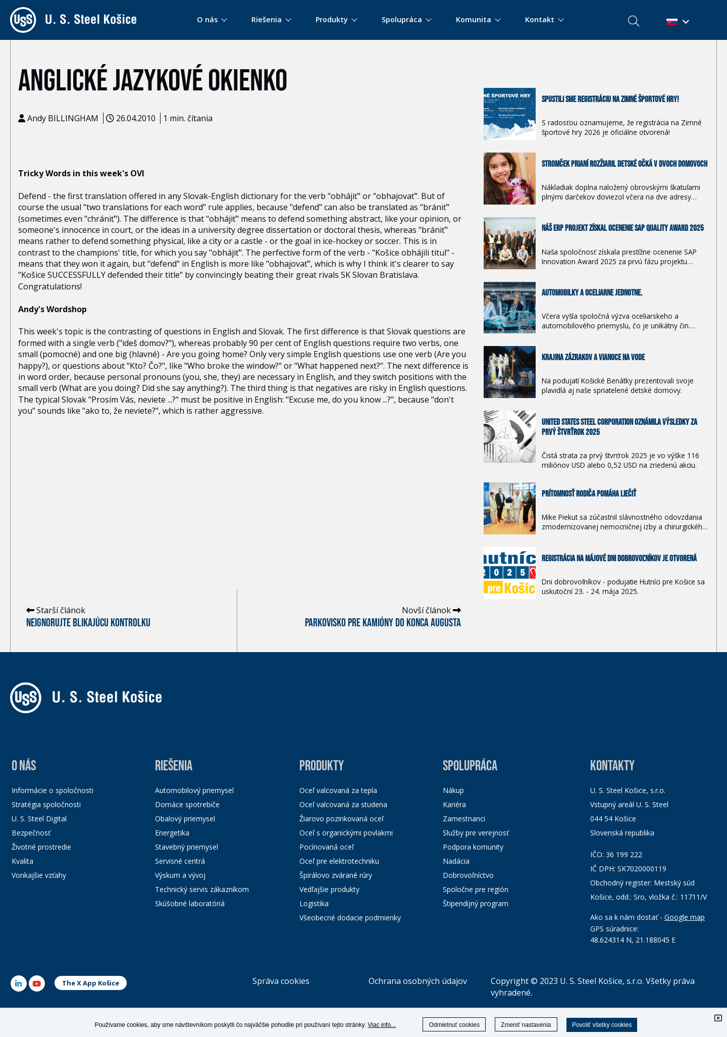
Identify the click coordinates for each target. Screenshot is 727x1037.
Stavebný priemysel (186, 847)
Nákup (453, 790)
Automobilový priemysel (194, 790)
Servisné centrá (180, 861)
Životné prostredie (41, 847)
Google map (684, 917)
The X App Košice (90, 982)
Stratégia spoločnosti (46, 804)
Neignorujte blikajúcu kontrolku (88, 623)
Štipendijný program (475, 903)
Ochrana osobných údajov (418, 980)
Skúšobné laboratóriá (190, 903)
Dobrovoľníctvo (468, 875)
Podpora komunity (473, 847)
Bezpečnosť (31, 832)
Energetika (172, 832)
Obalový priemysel (185, 818)
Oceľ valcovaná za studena (343, 804)
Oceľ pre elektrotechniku (339, 861)
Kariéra (454, 804)
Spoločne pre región (475, 889)
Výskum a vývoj (180, 875)
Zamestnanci (464, 818)
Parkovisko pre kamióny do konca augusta (383, 623)
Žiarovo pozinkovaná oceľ (341, 818)
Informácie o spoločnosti (52, 790)
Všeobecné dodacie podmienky (350, 917)
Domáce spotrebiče (187, 804)
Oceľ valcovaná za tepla (338, 790)
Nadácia (456, 861)
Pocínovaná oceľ (326, 847)
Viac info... (382, 1024)
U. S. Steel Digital (39, 818)
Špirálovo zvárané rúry (335, 875)
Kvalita (22, 861)
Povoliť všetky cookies (602, 1024)
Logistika (314, 903)
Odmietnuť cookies (454, 1024)
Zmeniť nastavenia (526, 1024)
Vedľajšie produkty (329, 889)
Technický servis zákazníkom (202, 889)
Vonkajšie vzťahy (39, 875)
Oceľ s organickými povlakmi (346, 832)
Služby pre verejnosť (476, 832)
